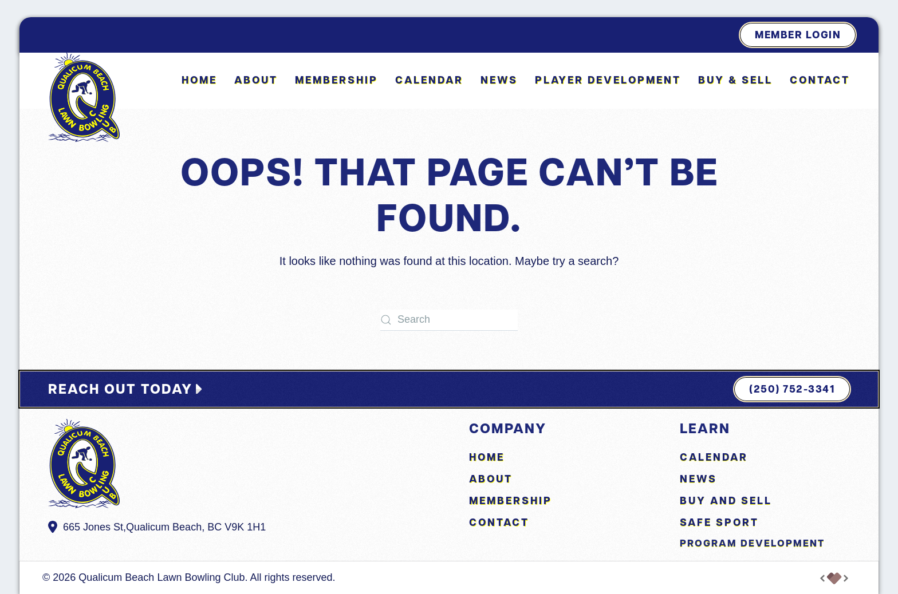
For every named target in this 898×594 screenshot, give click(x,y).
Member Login (798, 34)
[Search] (449, 320)
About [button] (256, 80)
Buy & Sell (735, 80)
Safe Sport (719, 522)
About (491, 478)
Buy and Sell (726, 500)
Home (199, 80)
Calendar (429, 80)
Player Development (608, 80)
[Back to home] (84, 97)
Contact (820, 80)
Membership (336, 80)
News (499, 80)
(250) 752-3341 (792, 389)
